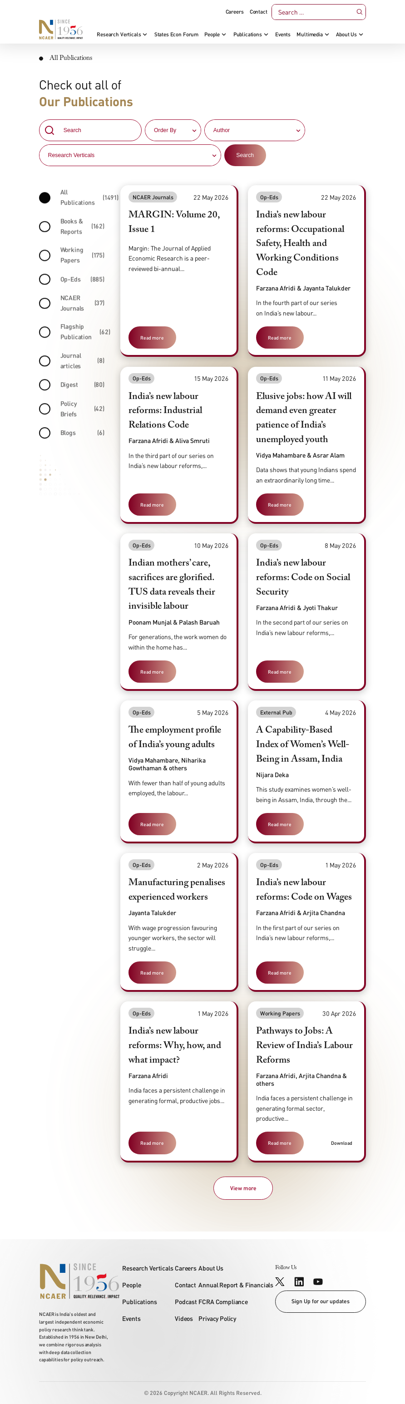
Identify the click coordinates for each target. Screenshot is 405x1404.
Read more (152, 337)
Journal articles (71, 363)
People (212, 34)
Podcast (186, 1301)
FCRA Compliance (223, 1301)
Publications (247, 34)
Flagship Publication (71, 334)
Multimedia (309, 34)
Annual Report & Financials (235, 1285)
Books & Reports (71, 228)
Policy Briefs (71, 411)
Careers (235, 12)
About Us (346, 34)
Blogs (71, 435)
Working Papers (71, 257)
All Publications (71, 200)
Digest (71, 387)
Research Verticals (119, 34)
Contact (258, 12)
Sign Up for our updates (320, 1301)
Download (341, 1143)
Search (245, 156)
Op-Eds (71, 281)
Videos (184, 1318)
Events (283, 34)
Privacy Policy (217, 1318)
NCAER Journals (71, 305)
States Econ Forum (176, 34)
